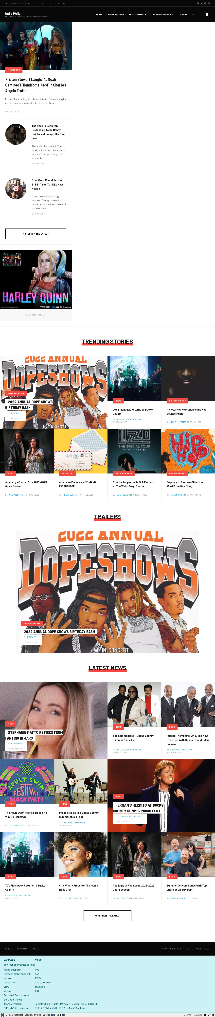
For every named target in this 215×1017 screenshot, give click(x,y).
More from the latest (36, 233)
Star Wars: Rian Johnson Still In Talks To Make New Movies (47, 184)
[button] (138, 14)
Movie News (14, 70)
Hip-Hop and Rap (16, 393)
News (118, 401)
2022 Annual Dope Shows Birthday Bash (59, 631)
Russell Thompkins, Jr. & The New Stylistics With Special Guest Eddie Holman (188, 740)
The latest (68, 473)
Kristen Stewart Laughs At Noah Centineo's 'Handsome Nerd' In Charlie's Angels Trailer (35, 85)
